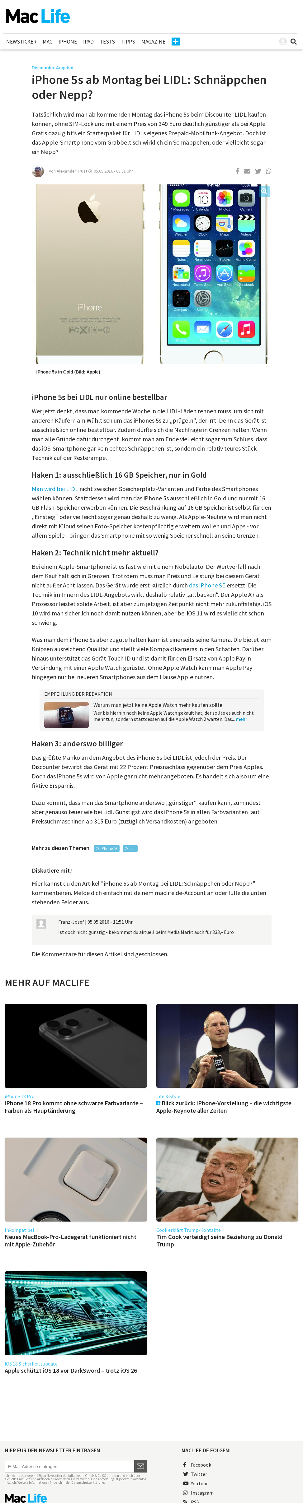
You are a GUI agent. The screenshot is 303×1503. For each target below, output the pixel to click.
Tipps (128, 41)
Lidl (132, 848)
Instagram (198, 1493)
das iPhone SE (207, 585)
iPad (88, 41)
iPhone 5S (109, 848)
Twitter (195, 1474)
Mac (47, 41)
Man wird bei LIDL (55, 489)
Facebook (197, 1465)
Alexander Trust (72, 171)
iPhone (68, 41)
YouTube (196, 1483)
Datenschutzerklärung (87, 1482)
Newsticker (21, 41)
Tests (107, 41)
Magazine (153, 41)
